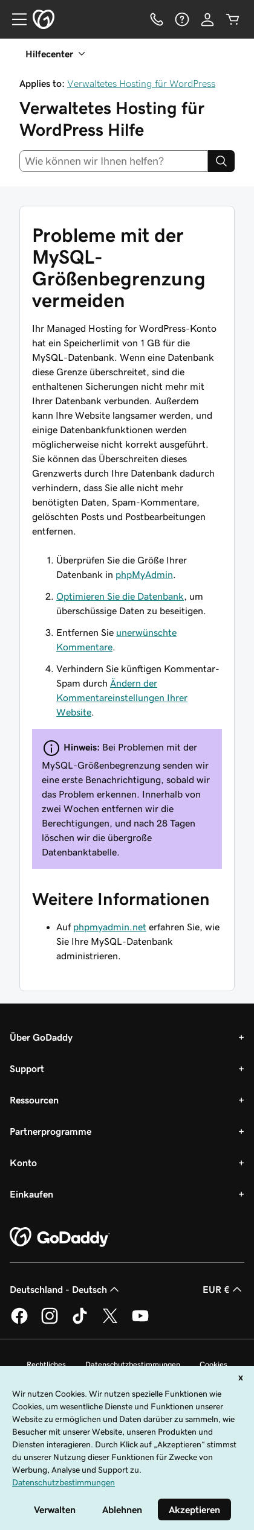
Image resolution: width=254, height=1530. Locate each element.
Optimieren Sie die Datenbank (120, 596)
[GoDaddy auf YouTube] (140, 1322)
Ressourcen (34, 1100)
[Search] (221, 161)
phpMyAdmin (144, 574)
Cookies (213, 1364)
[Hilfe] (182, 19)
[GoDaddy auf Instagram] (49, 1322)
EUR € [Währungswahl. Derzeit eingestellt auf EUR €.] (223, 1289)
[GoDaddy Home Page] (60, 1237)
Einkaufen (31, 1194)
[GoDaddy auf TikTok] (80, 1322)
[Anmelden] (207, 19)
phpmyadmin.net (109, 927)
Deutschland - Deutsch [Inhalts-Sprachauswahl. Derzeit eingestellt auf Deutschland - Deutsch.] (66, 1289)
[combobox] (114, 161)
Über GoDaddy (41, 1037)
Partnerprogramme (50, 1131)
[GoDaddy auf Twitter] (110, 1322)
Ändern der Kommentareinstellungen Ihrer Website (121, 697)
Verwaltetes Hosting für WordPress (141, 83)
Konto (23, 1162)
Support (27, 1068)
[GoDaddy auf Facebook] (19, 1322)
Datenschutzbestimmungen (132, 1364)
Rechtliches (46, 1364)
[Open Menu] (14, 19)
